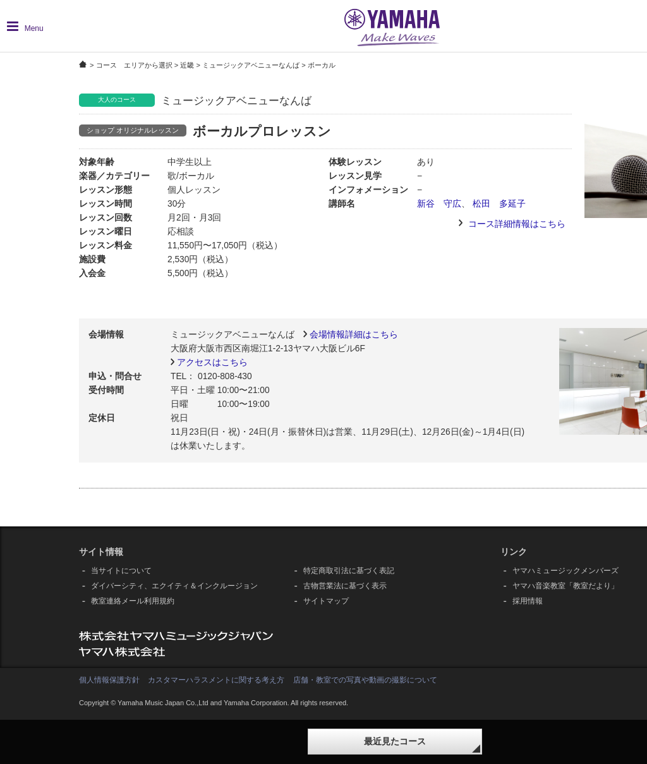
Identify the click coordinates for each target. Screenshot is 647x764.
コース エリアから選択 (134, 65)
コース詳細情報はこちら (516, 224)
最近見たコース (395, 741)
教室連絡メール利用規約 (132, 601)
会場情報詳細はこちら (354, 334)
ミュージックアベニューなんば (250, 65)
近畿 (187, 65)
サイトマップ (326, 601)
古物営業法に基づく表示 (345, 586)
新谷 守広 (439, 204)
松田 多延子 (499, 204)
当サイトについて (121, 570)
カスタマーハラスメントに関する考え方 (216, 680)
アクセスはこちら (212, 362)
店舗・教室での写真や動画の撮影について (365, 680)
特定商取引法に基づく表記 (348, 570)
